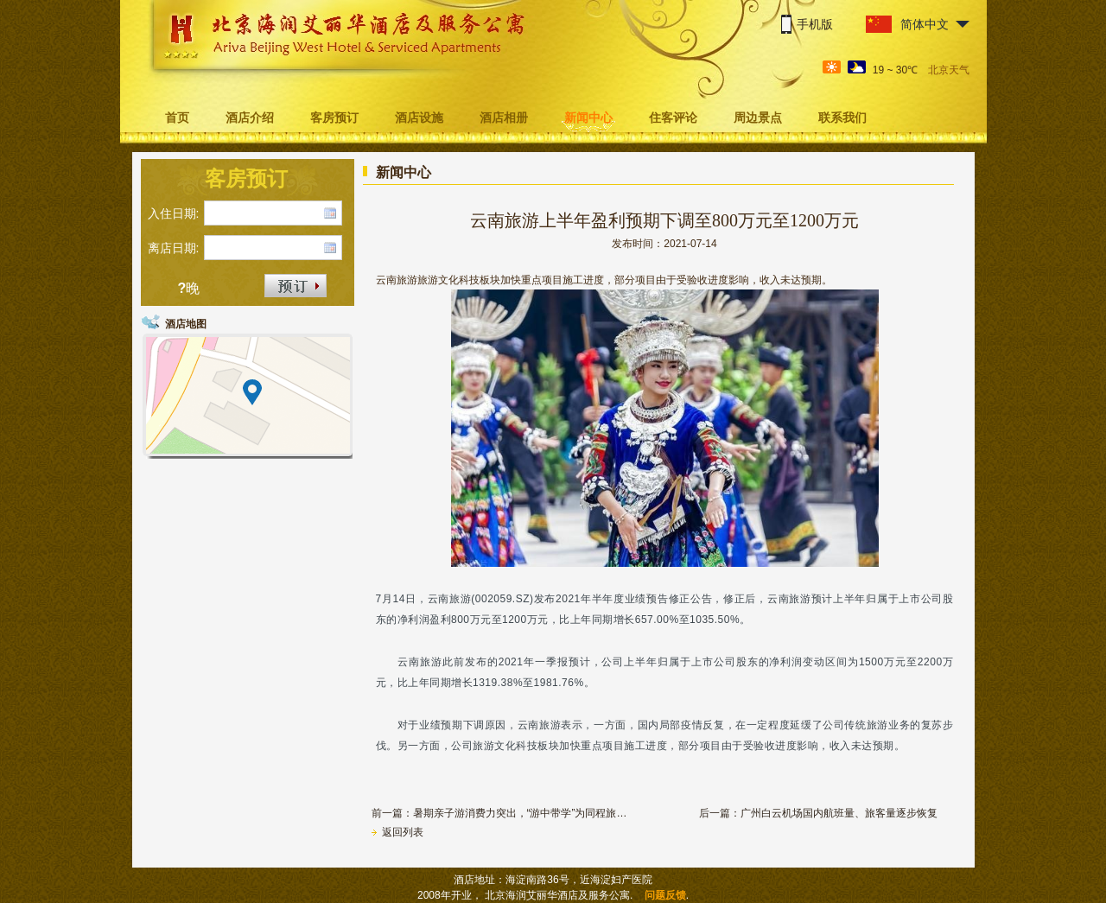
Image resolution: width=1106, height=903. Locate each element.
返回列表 (398, 832)
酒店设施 (419, 117)
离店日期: (174, 248)
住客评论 (673, 117)
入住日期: (174, 213)
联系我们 (842, 117)
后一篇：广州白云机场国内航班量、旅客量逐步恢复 (818, 813)
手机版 (815, 24)
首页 (177, 117)
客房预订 (334, 117)
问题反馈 (665, 895)
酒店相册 (504, 117)
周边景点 (758, 117)
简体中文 (924, 24)
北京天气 (948, 70)
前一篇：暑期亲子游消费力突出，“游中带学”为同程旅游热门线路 (501, 813)
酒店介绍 (250, 117)
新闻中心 (588, 117)
